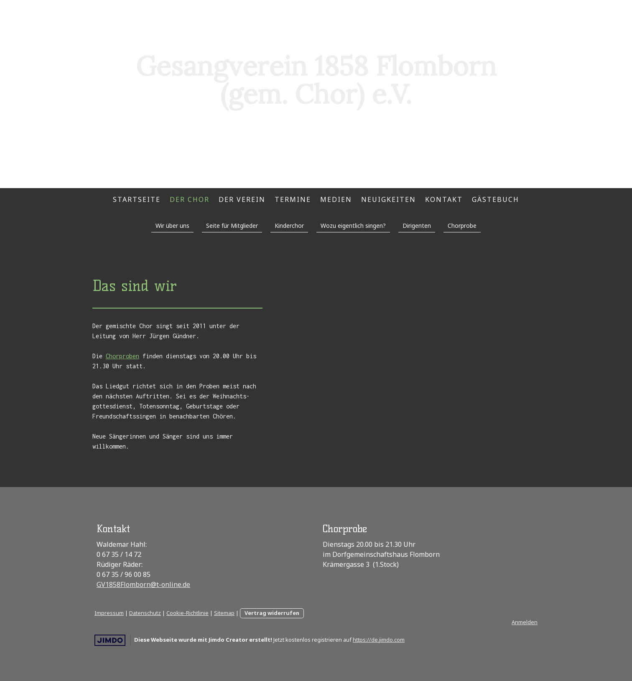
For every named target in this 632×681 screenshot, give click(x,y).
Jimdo (109, 640)
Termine (293, 199)
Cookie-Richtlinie (187, 613)
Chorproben (122, 356)
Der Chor (189, 199)
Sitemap (224, 613)
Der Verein (242, 199)
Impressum (109, 613)
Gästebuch (495, 199)
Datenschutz (145, 613)
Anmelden (525, 622)
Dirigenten (417, 226)
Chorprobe (462, 226)
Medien (336, 199)
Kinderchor (289, 226)
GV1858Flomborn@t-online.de (143, 584)
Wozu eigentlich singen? (353, 226)
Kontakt (444, 199)
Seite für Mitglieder (232, 226)
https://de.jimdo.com (379, 639)
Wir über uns (172, 226)
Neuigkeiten (388, 199)
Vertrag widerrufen (272, 613)
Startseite (137, 199)
